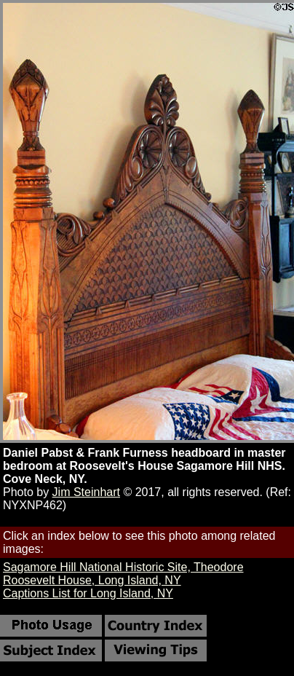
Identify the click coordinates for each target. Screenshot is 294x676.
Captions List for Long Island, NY (88, 593)
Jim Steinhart (86, 492)
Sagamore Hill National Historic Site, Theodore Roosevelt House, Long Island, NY (123, 573)
